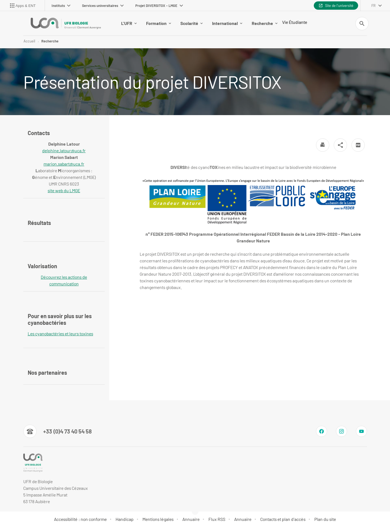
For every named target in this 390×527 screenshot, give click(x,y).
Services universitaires (103, 5)
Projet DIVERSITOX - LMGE (159, 5)
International (227, 23)
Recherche (264, 23)
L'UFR (129, 23)
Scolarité (191, 23)
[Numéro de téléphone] (57, 431)
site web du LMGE (64, 190)
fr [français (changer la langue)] (373, 5)
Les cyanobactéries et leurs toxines (60, 333)
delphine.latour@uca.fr (64, 150)
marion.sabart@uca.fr (64, 163)
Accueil (29, 41)
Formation (158, 23)
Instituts (61, 5)
